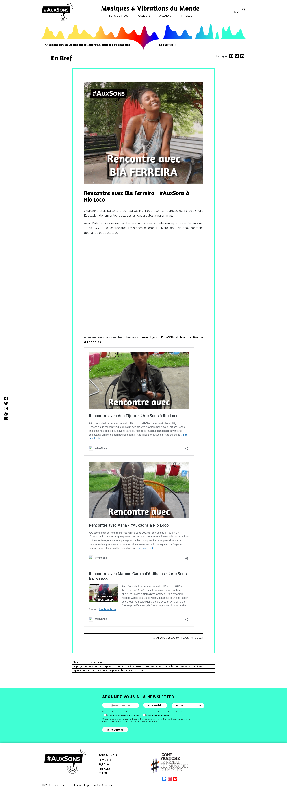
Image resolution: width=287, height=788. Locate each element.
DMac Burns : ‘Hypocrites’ (87, 662)
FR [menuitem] (234, 11)
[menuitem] (234, 11)
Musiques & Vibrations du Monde (150, 8)
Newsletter (166, 44)
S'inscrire (115, 729)
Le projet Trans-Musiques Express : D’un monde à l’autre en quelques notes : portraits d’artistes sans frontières (137, 666)
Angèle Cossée (165, 637)
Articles (186, 15)
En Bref (62, 58)
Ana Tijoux (150, 337)
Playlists (143, 15)
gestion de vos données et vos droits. (139, 721)
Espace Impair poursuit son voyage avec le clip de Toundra (107, 670)
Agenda (165, 15)
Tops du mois (118, 15)
